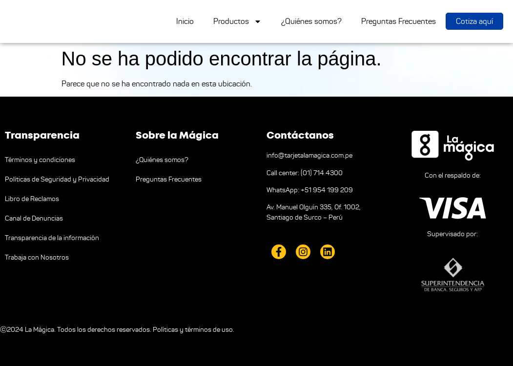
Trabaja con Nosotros (37, 257)
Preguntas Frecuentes (398, 21)
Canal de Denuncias (34, 218)
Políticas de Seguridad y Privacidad (57, 179)
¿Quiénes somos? (311, 21)
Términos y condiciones (40, 160)
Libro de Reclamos (32, 199)
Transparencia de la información (52, 238)
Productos (237, 21)
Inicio (185, 21)
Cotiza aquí (474, 21)
